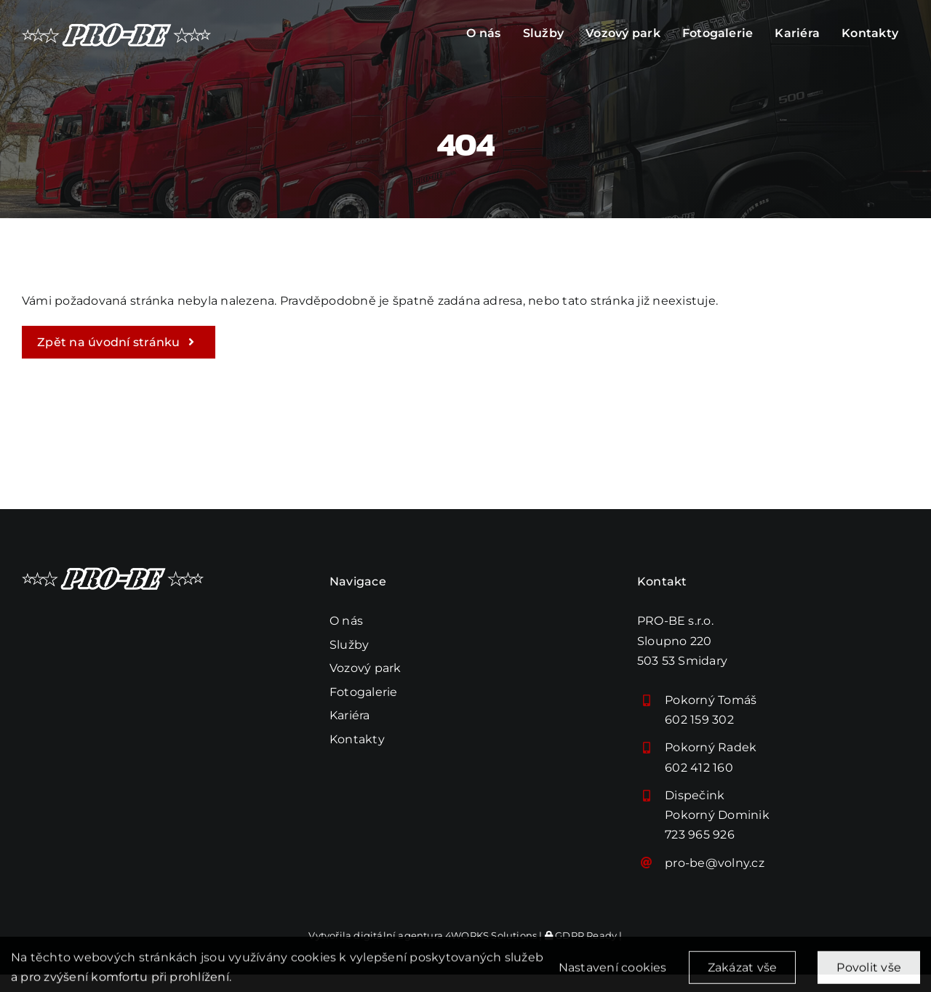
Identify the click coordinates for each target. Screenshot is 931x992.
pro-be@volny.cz (714, 863)
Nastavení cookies (613, 975)
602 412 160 (699, 768)
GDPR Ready (581, 935)
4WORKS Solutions (491, 935)
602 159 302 (699, 720)
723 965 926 (700, 834)
